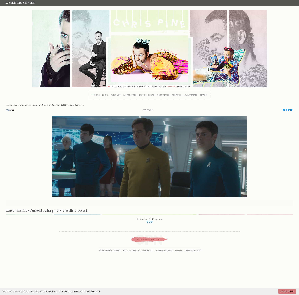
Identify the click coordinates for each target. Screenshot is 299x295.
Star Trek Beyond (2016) (54, 104)
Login (105, 95)
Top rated (177, 95)
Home (96, 95)
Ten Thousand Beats (142, 250)
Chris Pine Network (20, 3)
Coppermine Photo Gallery (169, 250)
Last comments (146, 95)
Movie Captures (76, 104)
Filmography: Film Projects (27, 104)
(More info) (95, 291)
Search (203, 95)
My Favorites (191, 95)
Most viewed (163, 95)
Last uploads (129, 95)
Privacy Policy (193, 250)
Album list (116, 95)
